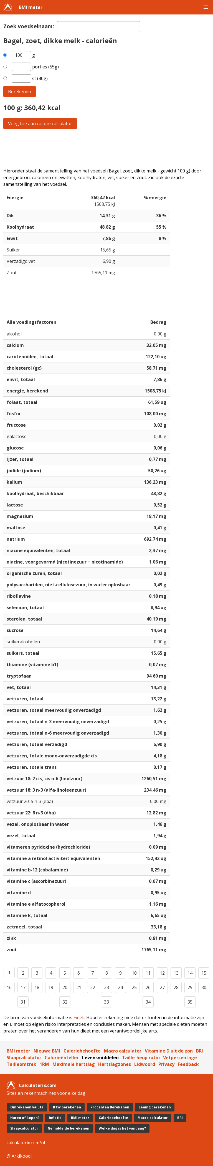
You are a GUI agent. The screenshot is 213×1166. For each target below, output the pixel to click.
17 (23, 987)
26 (148, 987)
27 (162, 987)
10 (134, 973)
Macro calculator (122, 1051)
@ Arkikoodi (19, 1156)
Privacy (166, 1064)
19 (50, 987)
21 (78, 987)
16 (9, 987)
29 (189, 987)
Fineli (78, 1017)
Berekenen (19, 91)
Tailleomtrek (21, 1064)
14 (189, 973)
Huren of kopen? (24, 1117)
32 (64, 1002)
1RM (44, 1064)
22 (92, 987)
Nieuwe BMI (47, 1051)
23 (106, 987)
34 (148, 1002)
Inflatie (55, 1117)
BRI (199, 1051)
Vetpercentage (180, 1057)
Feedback (188, 1064)
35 (189, 1002)
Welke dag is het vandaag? (122, 1128)
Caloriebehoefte (82, 1051)
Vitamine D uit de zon (169, 1051)
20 (64, 987)
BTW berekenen (67, 1107)
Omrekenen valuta (27, 1107)
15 (203, 973)
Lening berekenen (155, 1107)
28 (176, 987)
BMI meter (30, 7)
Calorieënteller (62, 1057)
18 (36, 987)
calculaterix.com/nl (26, 1143)
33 (106, 1002)
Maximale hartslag (73, 1064)
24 (120, 987)
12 (162, 973)
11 (148, 973)
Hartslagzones (114, 1064)
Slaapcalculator (24, 1057)
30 (203, 987)
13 (176, 973)
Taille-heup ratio (141, 1057)
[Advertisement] (106, 148)
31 (23, 1002)
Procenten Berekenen (109, 1107)
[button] (206, 7)
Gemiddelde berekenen (68, 1128)
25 (134, 987)
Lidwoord (144, 1064)
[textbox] (98, 26)
